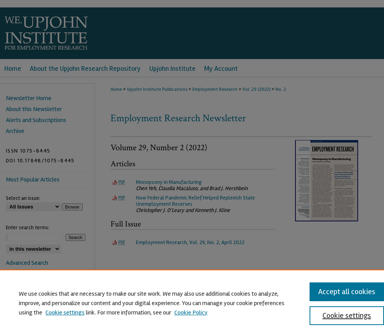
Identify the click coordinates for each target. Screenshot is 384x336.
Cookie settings (65, 312)
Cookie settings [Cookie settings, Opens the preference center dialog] (346, 315)
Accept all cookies (346, 291)
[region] (192, 303)
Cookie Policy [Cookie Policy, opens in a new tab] (191, 312)
